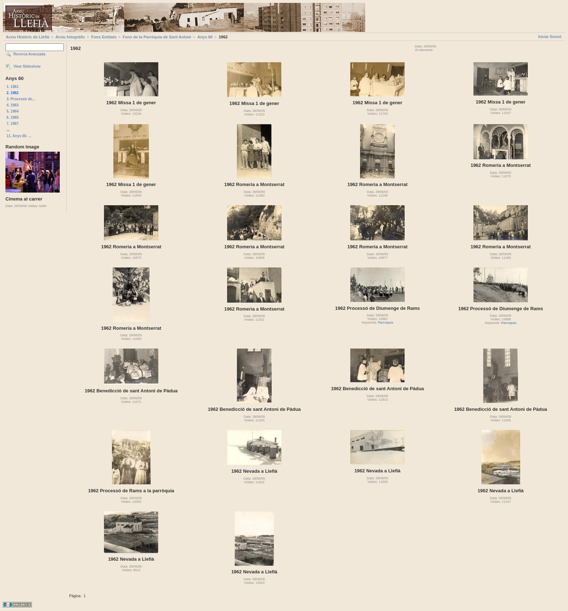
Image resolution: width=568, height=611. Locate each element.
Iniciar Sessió (549, 37)
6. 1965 (12, 117)
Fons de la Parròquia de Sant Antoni (157, 37)
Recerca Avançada (29, 54)
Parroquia (385, 322)
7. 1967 (12, 124)
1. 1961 (12, 87)
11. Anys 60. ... (19, 136)
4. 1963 (12, 105)
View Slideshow (27, 66)
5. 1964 (12, 111)
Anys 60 (205, 37)
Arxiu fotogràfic (70, 37)
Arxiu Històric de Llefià (27, 37)
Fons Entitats (104, 37)
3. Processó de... (21, 99)
